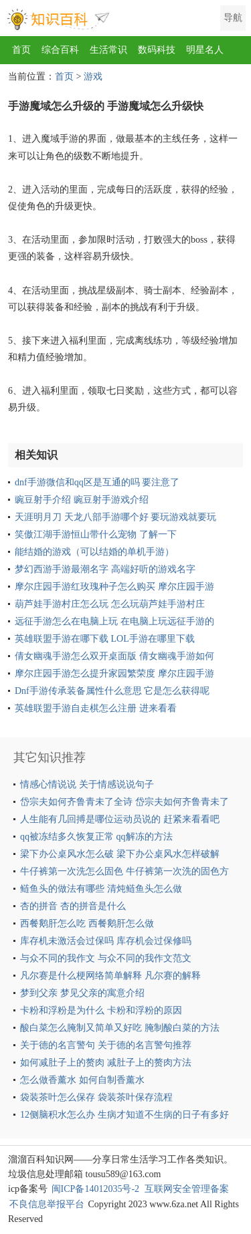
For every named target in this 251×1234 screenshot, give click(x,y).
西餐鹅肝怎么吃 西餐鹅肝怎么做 (87, 923)
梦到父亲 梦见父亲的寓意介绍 (82, 993)
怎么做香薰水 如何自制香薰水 (82, 1080)
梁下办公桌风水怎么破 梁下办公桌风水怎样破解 (120, 854)
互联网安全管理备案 (187, 1189)
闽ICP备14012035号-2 (95, 1189)
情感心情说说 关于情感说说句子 (87, 784)
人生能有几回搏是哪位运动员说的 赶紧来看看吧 (120, 819)
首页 (21, 50)
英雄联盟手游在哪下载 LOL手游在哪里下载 (105, 639)
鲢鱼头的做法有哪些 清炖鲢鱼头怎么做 (101, 889)
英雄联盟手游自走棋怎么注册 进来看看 (96, 708)
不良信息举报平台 (46, 1204)
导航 (233, 18)
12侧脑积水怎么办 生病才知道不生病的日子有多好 (124, 1115)
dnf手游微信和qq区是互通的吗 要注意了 (97, 482)
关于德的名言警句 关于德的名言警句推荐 (105, 1045)
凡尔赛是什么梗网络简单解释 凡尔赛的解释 (110, 976)
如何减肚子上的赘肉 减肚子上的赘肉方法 (105, 1063)
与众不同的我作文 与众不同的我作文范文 (105, 958)
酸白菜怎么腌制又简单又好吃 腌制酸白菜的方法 (120, 1028)
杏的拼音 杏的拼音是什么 (73, 906)
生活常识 (108, 50)
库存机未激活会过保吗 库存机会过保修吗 (105, 941)
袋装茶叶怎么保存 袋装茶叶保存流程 (96, 1097)
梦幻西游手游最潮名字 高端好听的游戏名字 (105, 569)
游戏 (93, 77)
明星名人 (205, 50)
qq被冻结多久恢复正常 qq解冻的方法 (96, 837)
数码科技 (156, 50)
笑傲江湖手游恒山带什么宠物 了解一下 (96, 534)
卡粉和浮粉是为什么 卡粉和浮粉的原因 (101, 1010)
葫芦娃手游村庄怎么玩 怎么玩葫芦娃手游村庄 (110, 604)
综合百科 (60, 50)
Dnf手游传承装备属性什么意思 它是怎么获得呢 (112, 691)
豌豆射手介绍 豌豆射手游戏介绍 (82, 500)
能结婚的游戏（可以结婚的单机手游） (94, 552)
